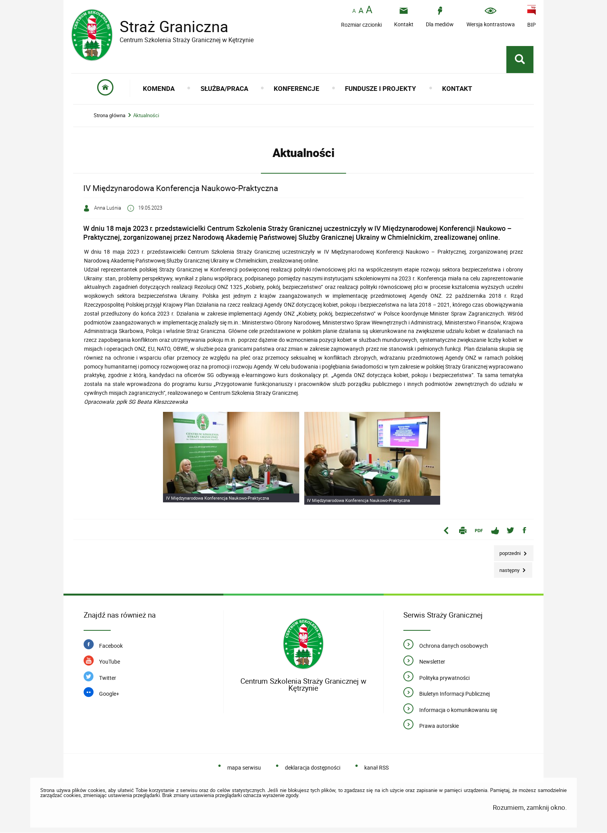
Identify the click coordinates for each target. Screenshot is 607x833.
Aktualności (146, 115)
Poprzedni (508, 551)
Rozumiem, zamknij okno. (530, 807)
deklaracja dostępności (312, 768)
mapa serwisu (244, 768)
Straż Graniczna (168, 26)
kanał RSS (376, 768)
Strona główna (109, 115)
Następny (507, 568)
